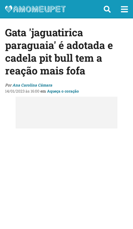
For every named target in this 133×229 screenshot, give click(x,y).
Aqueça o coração (63, 91)
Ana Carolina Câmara (32, 84)
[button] (107, 9)
